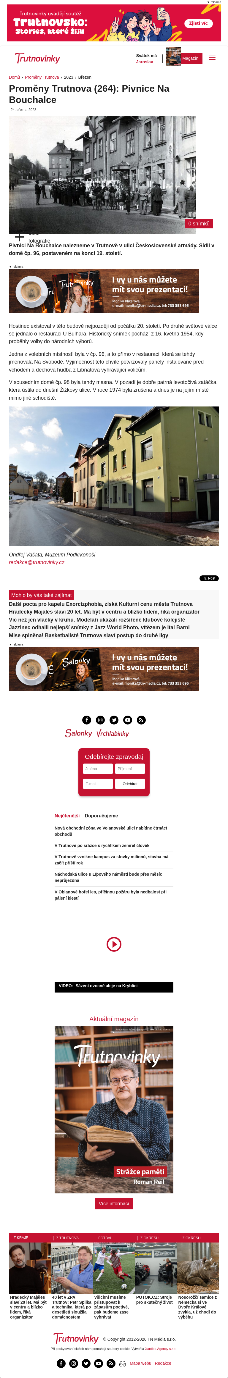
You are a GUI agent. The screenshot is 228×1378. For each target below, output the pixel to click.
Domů (14, 77)
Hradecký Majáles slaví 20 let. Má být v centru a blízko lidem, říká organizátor (104, 612)
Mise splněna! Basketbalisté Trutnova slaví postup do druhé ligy (88, 635)
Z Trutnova (67, 1238)
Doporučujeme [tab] (101, 815)
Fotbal (105, 1238)
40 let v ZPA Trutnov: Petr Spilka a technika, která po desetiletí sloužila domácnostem (71, 1307)
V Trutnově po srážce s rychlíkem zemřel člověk (102, 845)
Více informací (114, 1203)
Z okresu (149, 1238)
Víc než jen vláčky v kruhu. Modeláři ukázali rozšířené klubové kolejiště (97, 620)
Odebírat (130, 784)
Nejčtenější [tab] (67, 815)
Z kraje (21, 1238)
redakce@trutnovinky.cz (36, 562)
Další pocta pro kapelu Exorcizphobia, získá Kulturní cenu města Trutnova (101, 604)
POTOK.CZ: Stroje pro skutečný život (154, 1300)
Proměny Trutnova (42, 77)
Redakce (163, 1363)
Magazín (190, 58)
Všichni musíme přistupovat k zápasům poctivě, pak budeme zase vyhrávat (111, 1307)
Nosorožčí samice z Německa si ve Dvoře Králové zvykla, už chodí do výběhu (197, 1307)
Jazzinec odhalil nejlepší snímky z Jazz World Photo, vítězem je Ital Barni (99, 627)
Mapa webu (140, 1363)
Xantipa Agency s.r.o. (161, 1348)
